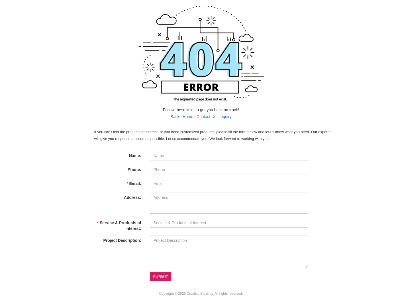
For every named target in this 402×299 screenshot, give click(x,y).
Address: (132, 197)
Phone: (134, 169)
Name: (135, 155)
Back (174, 116)
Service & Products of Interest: (119, 225)
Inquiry (225, 116)
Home (188, 116)
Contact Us (206, 116)
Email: (133, 183)
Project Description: (122, 240)
